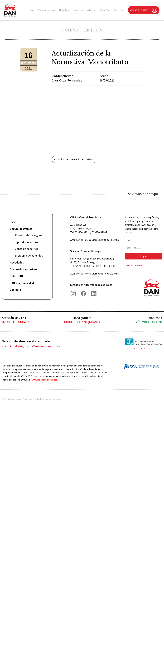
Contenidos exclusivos (85, 10)
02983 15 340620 (15, 322)
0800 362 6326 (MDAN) (82, 322)
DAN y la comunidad (22, 283)
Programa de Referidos (29, 256)
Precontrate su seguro (28, 235)
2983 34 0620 (149, 322)
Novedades (65, 10)
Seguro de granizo (47, 10)
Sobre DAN (105, 10)
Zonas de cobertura (27, 249)
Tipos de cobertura (26, 242)
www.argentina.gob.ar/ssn (44, 379)
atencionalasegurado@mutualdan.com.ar (32, 346)
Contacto (118, 10)
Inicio (31, 10)
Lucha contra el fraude (135, 348)
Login (143, 256)
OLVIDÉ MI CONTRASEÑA (134, 266)
